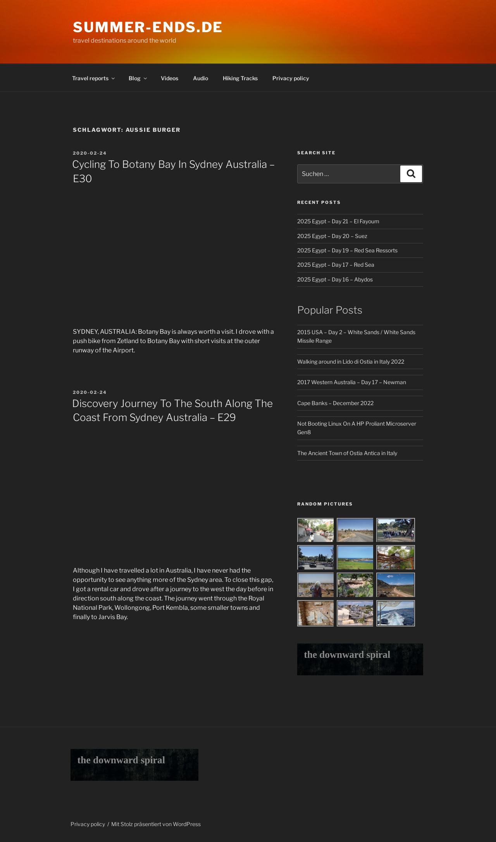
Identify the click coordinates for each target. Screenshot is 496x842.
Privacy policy (290, 78)
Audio (200, 78)
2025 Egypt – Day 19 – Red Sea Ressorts (347, 250)
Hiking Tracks (240, 78)
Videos (169, 78)
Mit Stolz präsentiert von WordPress (156, 824)
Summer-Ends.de (148, 27)
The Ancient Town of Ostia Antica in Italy (347, 453)
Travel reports (94, 78)
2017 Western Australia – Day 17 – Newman (351, 382)
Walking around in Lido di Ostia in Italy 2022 (350, 361)
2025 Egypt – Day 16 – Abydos (335, 279)
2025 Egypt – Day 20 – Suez (332, 236)
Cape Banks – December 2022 (335, 403)
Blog (138, 78)
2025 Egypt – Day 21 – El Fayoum (338, 221)
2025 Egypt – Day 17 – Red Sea (335, 264)
